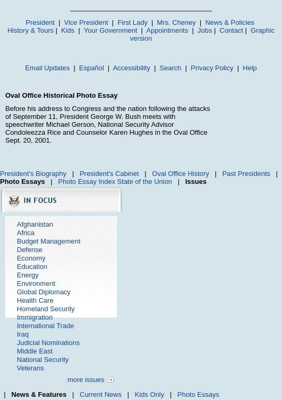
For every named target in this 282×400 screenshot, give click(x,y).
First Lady (133, 22)
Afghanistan (35, 224)
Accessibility (131, 68)
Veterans (30, 368)
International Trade (45, 326)
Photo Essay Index (86, 181)
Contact (232, 30)
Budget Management (49, 241)
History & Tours (30, 30)
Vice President (86, 22)
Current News (100, 394)
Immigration (35, 317)
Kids (67, 30)
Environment (36, 283)
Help (250, 68)
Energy (27, 275)
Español (91, 68)
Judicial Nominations (48, 343)
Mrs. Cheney (176, 22)
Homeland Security (46, 309)
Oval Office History (180, 174)
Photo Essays (198, 394)
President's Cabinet (109, 174)
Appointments (167, 30)
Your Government (110, 30)
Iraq (22, 334)
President (40, 22)
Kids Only (149, 394)
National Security (43, 360)
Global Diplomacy (44, 292)
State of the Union (144, 181)
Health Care (35, 300)
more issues (85, 380)
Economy (31, 258)
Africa (25, 233)
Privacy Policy (212, 68)
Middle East (35, 351)
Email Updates (47, 68)
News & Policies (229, 22)
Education (32, 267)
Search (170, 68)
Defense (29, 250)
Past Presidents (246, 174)
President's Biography (33, 174)
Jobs (205, 30)
